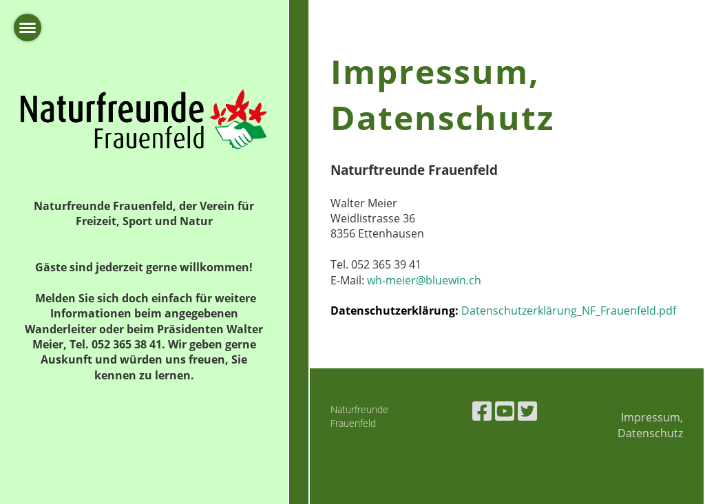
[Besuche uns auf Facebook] (482, 411)
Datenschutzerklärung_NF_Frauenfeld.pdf (568, 310)
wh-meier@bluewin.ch (424, 280)
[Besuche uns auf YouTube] (504, 411)
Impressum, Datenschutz (650, 425)
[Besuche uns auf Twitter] (527, 411)
